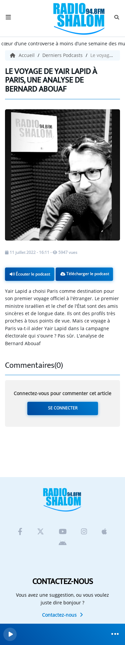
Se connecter (62, 408)
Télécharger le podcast (84, 274)
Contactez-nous (62, 615)
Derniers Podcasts (63, 55)
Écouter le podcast (30, 274)
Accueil (23, 55)
